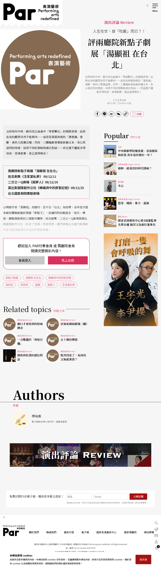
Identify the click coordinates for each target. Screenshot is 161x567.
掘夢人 (51, 285)
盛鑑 (37, 285)
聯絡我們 (51, 532)
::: (147, 5)
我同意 (143, 559)
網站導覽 (149, 532)
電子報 (85, 532)
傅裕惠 (122, 100)
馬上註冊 (67, 260)
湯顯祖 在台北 (33, 278)
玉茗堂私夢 (68, 285)
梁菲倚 (24, 285)
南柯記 (9, 285)
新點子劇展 (12, 278)
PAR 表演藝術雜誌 (14, 530)
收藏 (139, 114)
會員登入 (25, 260)
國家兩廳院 (130, 532)
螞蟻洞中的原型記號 (59, 278)
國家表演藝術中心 (106, 532)
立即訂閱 (138, 496)
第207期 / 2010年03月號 (119, 103)
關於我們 (34, 532)
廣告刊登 (69, 532)
